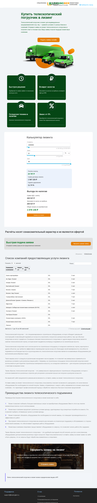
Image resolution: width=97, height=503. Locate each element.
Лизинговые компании (74, 3)
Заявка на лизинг (39, 215)
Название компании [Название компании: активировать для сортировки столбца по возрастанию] (13, 267)
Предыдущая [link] (74, 326)
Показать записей (13, 263)
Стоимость (30, 142)
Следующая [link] (85, 326)
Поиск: (81, 263)
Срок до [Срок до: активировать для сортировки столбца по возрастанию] (83, 267)
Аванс (28, 150)
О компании (41, 494)
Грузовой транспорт (55, 3)
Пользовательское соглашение (47, 497)
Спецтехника (41, 3)
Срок (28, 158)
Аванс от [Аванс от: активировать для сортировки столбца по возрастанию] (70, 267)
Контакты (76, 493)
